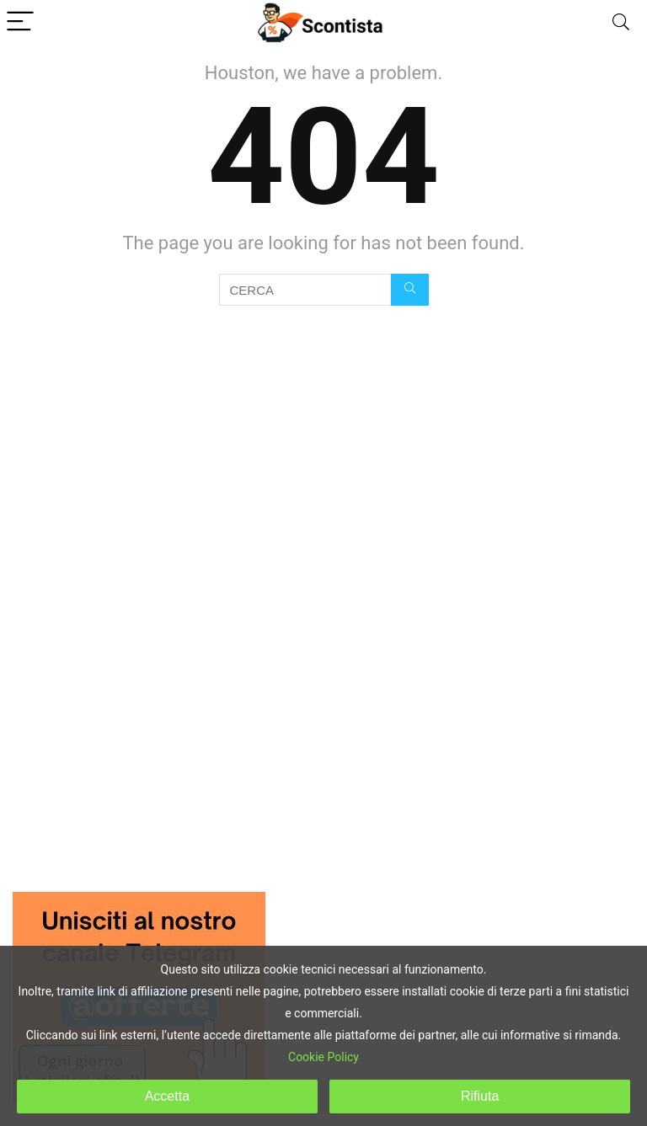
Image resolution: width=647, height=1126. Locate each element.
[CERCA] (410, 290)
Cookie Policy (323, 1057)
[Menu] (20, 22)
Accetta (167, 1096)
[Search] (621, 22)
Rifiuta (480, 1096)
